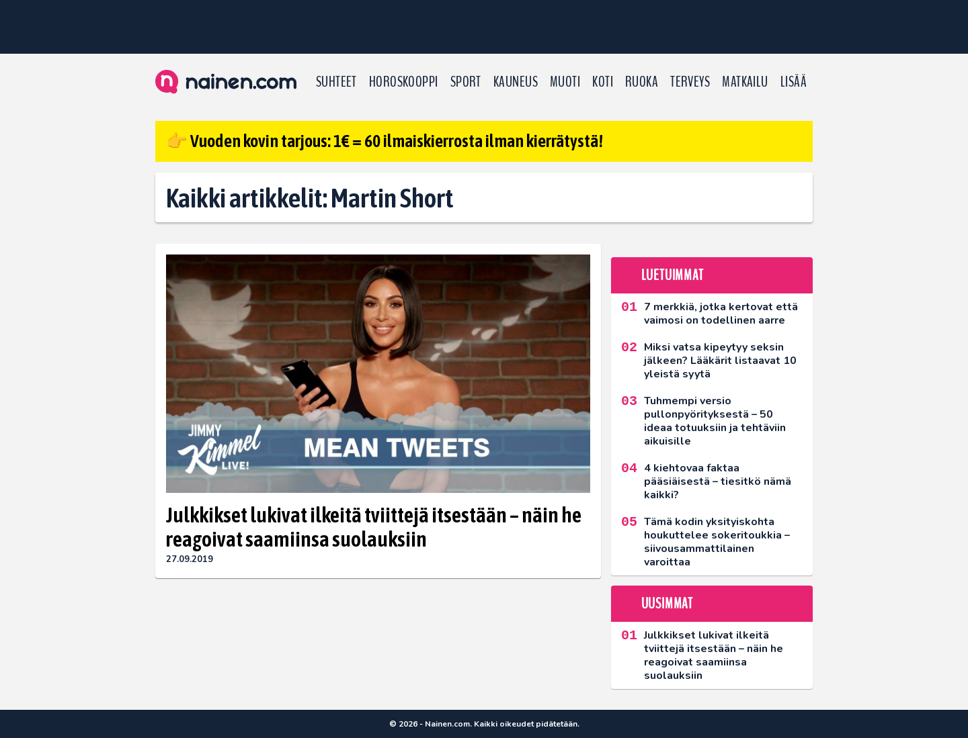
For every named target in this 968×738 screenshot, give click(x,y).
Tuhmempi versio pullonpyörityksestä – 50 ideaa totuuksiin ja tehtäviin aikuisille (715, 421)
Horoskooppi (403, 82)
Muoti (565, 82)
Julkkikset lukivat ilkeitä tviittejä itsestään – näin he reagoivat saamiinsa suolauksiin (373, 527)
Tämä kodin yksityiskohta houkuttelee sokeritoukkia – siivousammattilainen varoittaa (717, 541)
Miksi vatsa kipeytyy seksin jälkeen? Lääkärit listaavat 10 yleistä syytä (720, 360)
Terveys (690, 82)
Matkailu (745, 82)
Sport (465, 82)
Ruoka (641, 82)
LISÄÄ (793, 82)
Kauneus (515, 82)
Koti (602, 82)
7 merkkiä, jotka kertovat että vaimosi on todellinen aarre (721, 313)
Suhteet (336, 82)
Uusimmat (667, 604)
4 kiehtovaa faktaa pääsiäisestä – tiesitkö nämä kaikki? (717, 481)
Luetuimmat (672, 275)
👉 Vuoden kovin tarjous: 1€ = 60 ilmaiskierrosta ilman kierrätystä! (384, 141)
